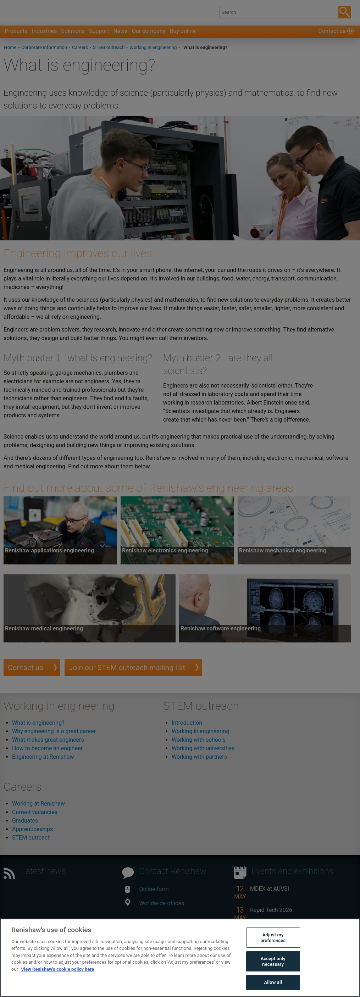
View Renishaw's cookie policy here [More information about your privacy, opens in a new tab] (57, 969)
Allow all (273, 982)
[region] (180, 958)
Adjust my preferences (273, 937)
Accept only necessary (273, 961)
